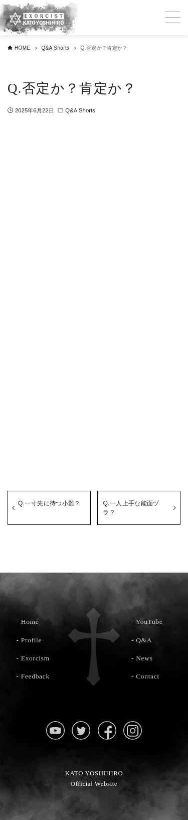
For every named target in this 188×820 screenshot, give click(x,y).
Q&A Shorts (80, 110)
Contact (147, 676)
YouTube (149, 621)
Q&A (144, 640)
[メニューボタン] (173, 18)
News (144, 658)
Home (30, 621)
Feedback (35, 676)
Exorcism (35, 658)
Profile (31, 640)
